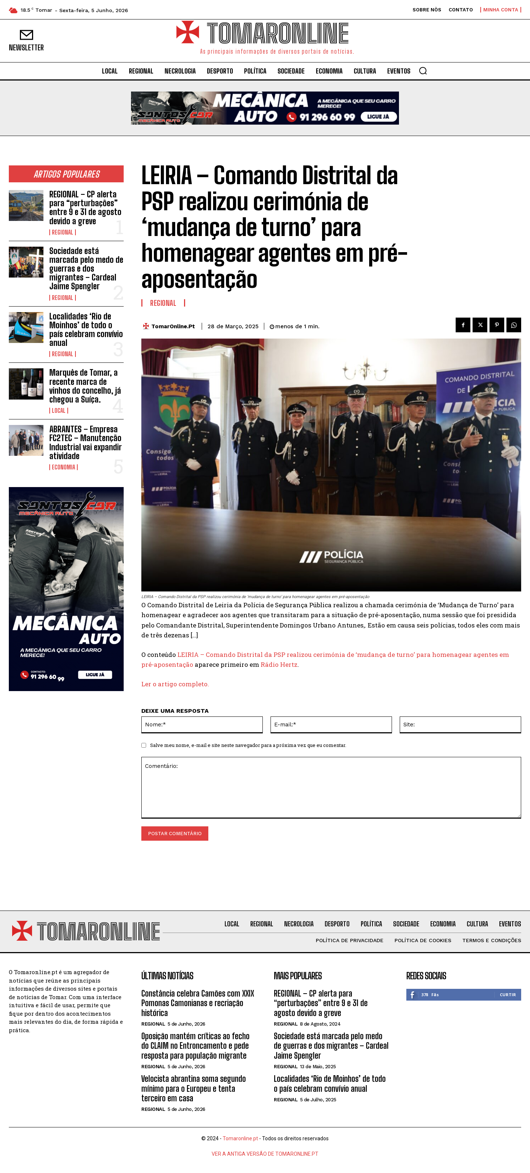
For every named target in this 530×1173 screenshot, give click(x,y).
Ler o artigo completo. (175, 684)
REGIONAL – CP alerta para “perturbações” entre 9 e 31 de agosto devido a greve (85, 207)
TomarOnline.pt (173, 326)
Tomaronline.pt (240, 1138)
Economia (63, 467)
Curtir (508, 994)
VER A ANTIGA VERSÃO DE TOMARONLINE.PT (265, 1154)
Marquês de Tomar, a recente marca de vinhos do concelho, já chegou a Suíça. (85, 386)
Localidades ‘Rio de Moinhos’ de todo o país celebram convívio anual (86, 329)
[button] (423, 70)
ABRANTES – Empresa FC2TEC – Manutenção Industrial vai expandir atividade (85, 442)
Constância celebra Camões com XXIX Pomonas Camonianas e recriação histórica (197, 1003)
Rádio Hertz (279, 664)
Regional (62, 232)
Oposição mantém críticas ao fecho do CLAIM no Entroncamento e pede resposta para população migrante (195, 1046)
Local (59, 411)
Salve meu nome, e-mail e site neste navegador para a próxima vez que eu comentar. (248, 745)
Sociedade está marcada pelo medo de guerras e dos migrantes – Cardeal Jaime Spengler (86, 269)
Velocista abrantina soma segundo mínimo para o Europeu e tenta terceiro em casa (193, 1088)
